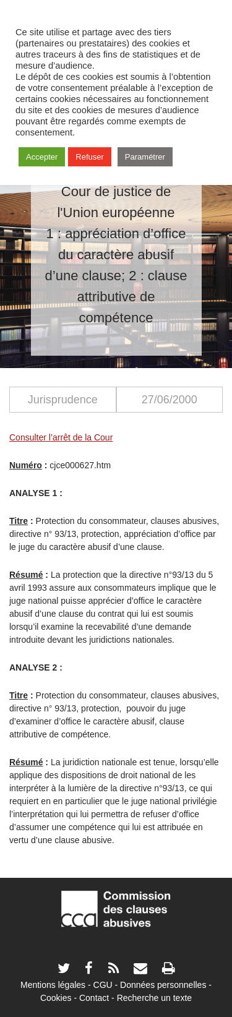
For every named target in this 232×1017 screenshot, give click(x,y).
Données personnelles (163, 985)
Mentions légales (52, 985)
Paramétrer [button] (145, 156)
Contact (94, 998)
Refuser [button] (89, 156)
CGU (103, 985)
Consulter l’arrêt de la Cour (61, 437)
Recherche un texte (154, 998)
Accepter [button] (42, 156)
